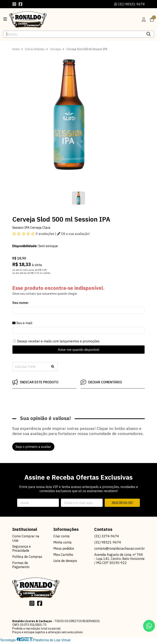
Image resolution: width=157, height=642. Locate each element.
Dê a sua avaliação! (73, 234)
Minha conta (62, 542)
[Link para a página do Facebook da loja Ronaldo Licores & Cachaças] (20, 4)
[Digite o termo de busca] (73, 34)
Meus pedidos (63, 548)
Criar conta (61, 536)
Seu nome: (20, 303)
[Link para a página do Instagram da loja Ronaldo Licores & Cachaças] (14, 4)
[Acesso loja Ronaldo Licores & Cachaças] (144, 19)
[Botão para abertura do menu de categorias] (5, 19)
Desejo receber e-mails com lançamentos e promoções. (58, 341)
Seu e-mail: (22, 323)
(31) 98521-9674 (129, 4)
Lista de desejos (65, 561)
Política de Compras (27, 557)
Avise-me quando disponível (78, 350)
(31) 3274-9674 (106, 536)
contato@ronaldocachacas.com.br (119, 548)
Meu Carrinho (63, 555)
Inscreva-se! (122, 503)
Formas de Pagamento (20, 565)
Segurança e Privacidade (21, 548)
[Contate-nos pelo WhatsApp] (149, 626)
